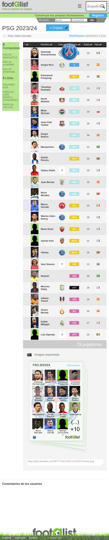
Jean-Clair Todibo (46, 123)
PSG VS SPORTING (9, 70)
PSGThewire (77, 35)
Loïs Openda (48, 334)
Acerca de (20, 537)
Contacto (6, 537)
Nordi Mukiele (45, 100)
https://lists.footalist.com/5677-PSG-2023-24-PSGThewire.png (65, 463)
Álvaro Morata (44, 311)
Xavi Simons (48, 264)
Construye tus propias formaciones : (71, 15)
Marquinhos (47, 147)
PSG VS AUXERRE (8, 63)
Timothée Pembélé (46, 88)
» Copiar (56, 28)
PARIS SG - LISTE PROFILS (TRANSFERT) (10, 96)
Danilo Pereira (45, 158)
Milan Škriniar (45, 112)
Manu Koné (47, 229)
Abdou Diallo (48, 170)
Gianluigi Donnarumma (48, 53)
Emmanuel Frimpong (47, 76)
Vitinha (44, 252)
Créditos (33, 537)
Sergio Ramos (45, 135)
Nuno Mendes (45, 194)
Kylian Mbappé (45, 323)
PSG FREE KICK (9, 86)
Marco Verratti (45, 205)
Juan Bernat (47, 182)
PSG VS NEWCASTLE (10, 56)
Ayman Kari (47, 240)
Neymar (45, 276)
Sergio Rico (47, 65)
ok (92, 20)
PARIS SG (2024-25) (8, 106)
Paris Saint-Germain (19, 35)
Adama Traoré (45, 299)
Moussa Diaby (45, 287)
